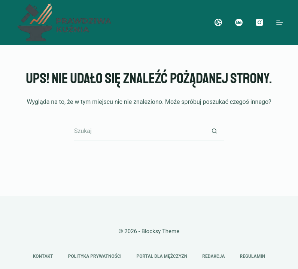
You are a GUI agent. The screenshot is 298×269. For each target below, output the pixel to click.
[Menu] (279, 22)
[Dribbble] (218, 22)
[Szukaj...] (139, 131)
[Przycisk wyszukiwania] (214, 131)
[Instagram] (259, 22)
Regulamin (252, 256)
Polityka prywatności (95, 256)
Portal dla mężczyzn (161, 256)
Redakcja (213, 256)
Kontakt (43, 256)
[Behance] (239, 22)
